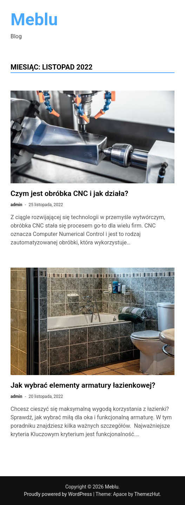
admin (16, 204)
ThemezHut (147, 494)
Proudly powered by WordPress (58, 494)
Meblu (34, 19)
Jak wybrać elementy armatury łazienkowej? (83, 385)
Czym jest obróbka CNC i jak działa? (69, 193)
